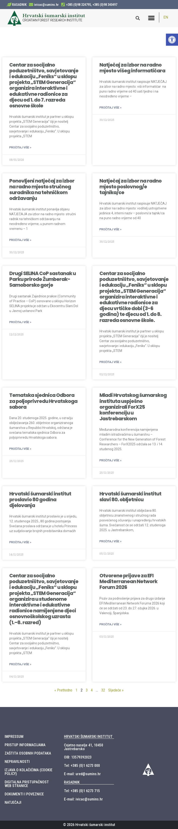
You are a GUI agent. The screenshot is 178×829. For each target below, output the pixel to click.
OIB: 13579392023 (78, 757)
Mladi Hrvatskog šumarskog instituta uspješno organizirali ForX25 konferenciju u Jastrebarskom (133, 407)
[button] (151, 18)
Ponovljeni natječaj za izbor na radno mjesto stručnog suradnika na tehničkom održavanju (41, 189)
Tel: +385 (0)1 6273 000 (82, 765)
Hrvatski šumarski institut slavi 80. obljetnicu (130, 496)
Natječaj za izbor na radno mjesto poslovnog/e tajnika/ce (130, 186)
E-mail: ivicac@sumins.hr (83, 799)
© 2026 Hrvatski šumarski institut (89, 825)
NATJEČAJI (13, 802)
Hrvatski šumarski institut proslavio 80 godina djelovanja (40, 499)
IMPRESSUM (14, 736)
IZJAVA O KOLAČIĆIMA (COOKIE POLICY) (28, 772)
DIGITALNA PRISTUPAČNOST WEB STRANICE (27, 784)
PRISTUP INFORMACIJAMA (25, 745)
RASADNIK (19, 4)
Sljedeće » (116, 690)
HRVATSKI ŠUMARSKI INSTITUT (88, 736)
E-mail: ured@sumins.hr (82, 774)
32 (103, 690)
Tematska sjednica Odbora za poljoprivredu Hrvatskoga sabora (43, 401)
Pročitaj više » (20, 147)
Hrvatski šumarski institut (53, 15)
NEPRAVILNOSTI (17, 761)
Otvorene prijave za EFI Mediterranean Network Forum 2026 (128, 581)
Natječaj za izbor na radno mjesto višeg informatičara (132, 67)
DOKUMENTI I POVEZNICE (24, 794)
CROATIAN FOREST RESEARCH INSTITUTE (52, 20)
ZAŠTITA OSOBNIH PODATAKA (28, 753)
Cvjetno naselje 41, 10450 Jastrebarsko (83, 747)
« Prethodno (63, 690)
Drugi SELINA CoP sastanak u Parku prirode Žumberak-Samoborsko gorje (42, 279)
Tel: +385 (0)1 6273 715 (82, 791)
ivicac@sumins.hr (46, 4)
